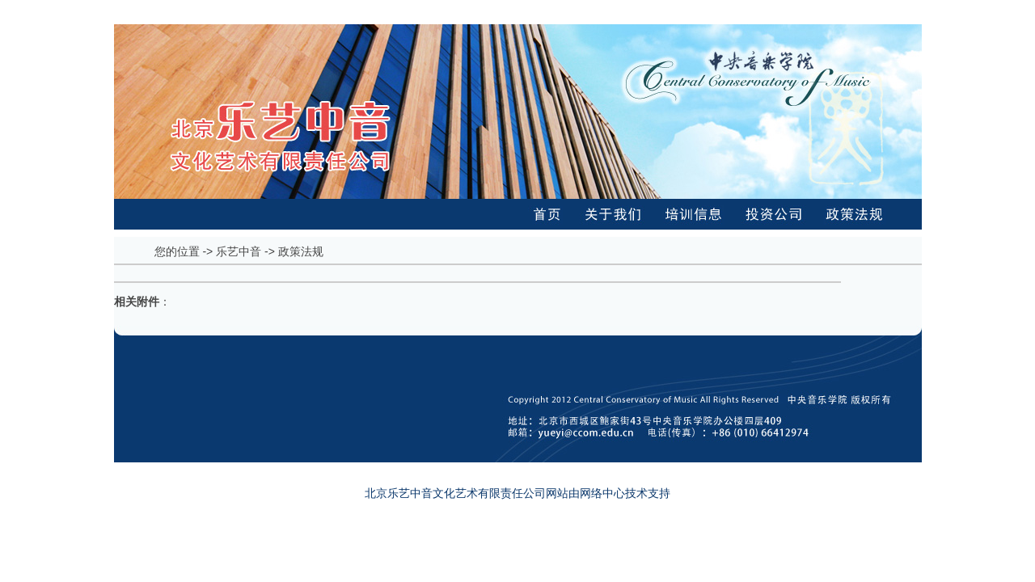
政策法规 (300, 251)
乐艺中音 (238, 251)
